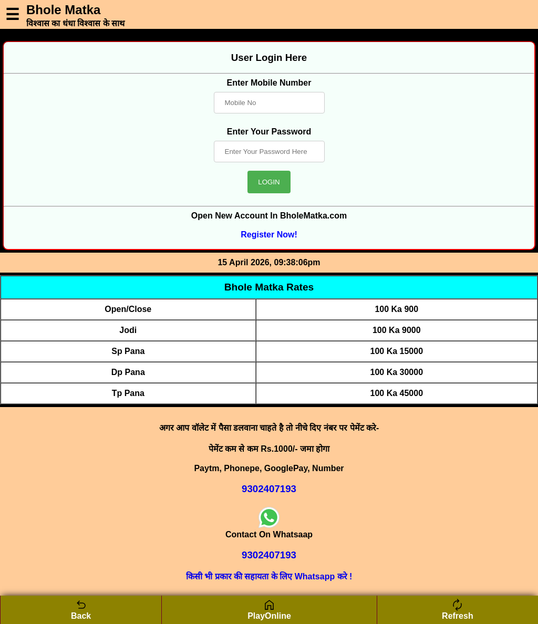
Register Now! (269, 234)
